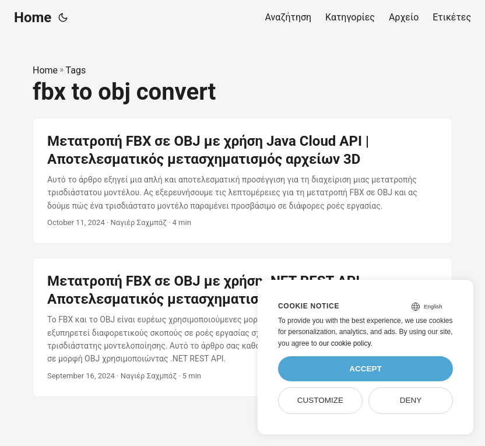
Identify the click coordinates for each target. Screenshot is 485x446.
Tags (76, 70)
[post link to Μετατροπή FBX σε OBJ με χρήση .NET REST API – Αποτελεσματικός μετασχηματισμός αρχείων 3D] (242, 327)
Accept (365, 368)
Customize (320, 400)
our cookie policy (345, 343)
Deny (411, 400)
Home (32, 17)
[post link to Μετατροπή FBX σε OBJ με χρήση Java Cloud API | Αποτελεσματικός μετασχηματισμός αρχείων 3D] (242, 180)
